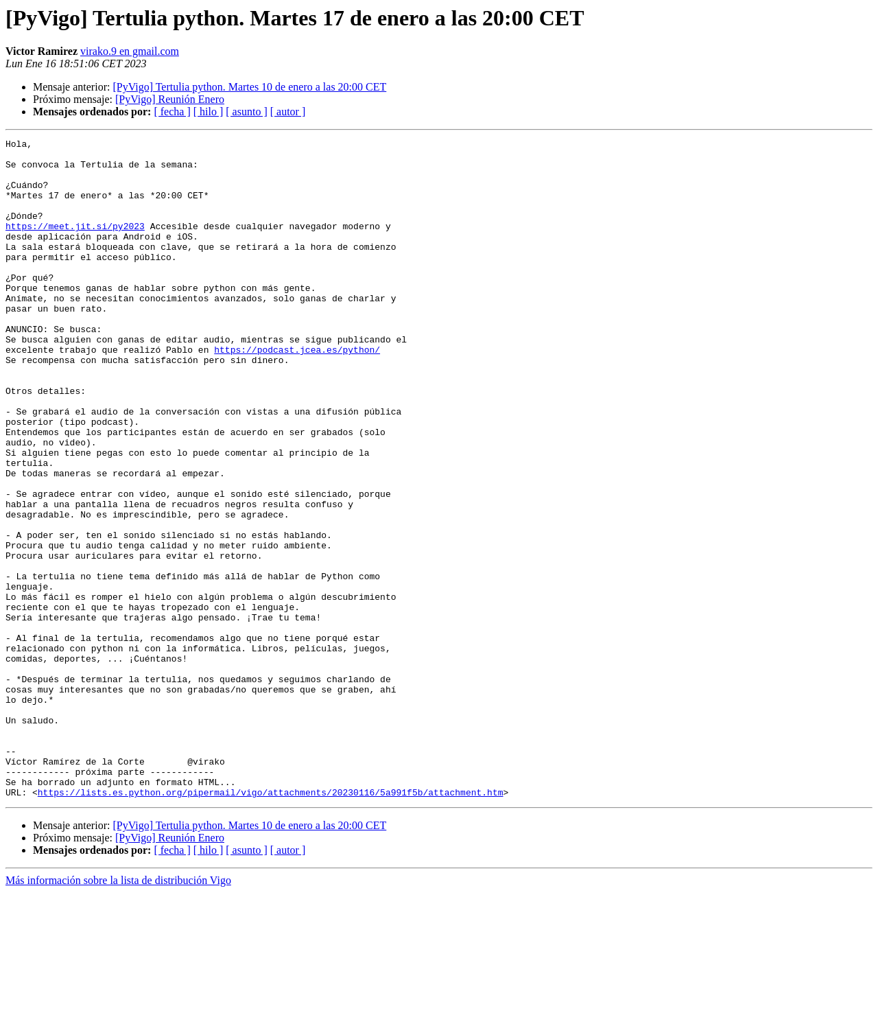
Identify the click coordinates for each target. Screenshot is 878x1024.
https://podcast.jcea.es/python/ (297, 392)
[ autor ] (288, 111)
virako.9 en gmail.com (129, 51)
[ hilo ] (208, 111)
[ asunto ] (246, 111)
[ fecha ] (172, 111)
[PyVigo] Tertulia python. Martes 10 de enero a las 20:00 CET (249, 87)
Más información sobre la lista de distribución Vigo (118, 1012)
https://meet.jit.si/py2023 (75, 244)
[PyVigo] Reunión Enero (169, 99)
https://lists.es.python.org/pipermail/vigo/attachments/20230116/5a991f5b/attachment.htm (270, 924)
